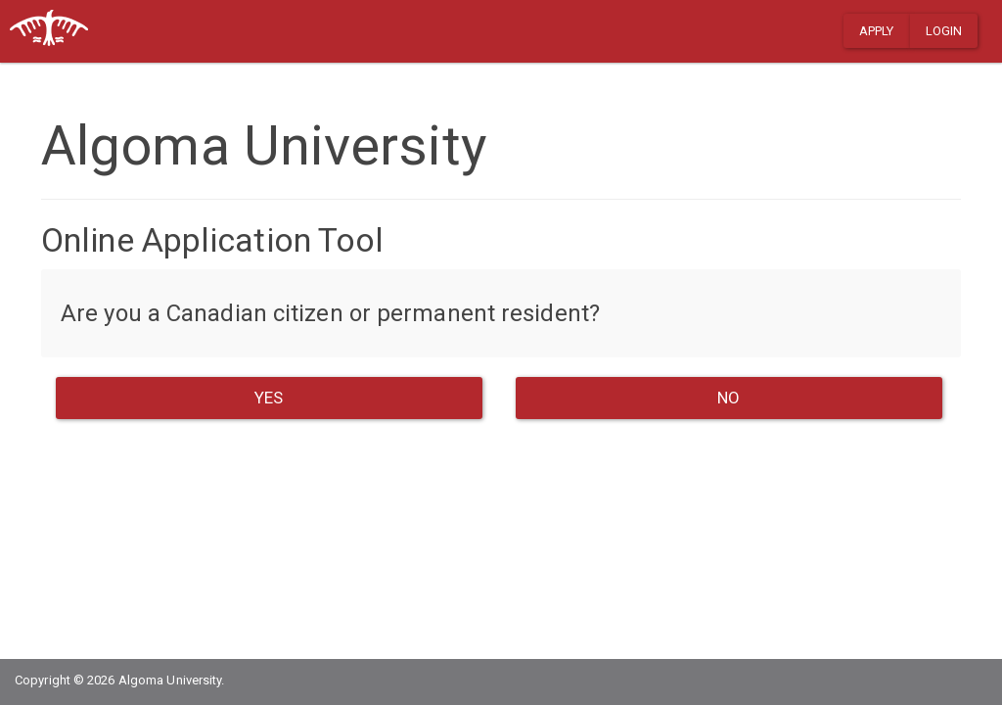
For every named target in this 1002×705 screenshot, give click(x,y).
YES (268, 397)
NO (728, 397)
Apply (876, 31)
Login (944, 31)
